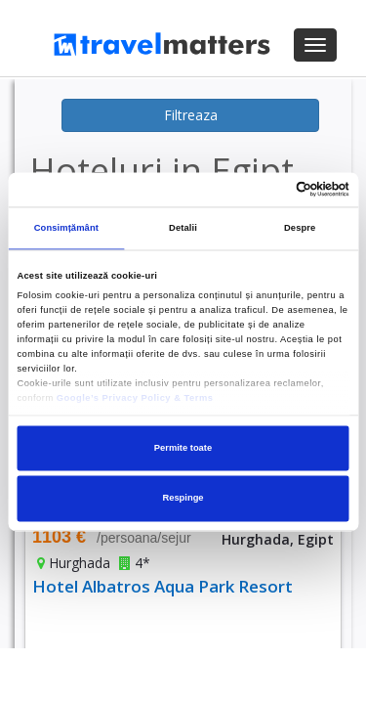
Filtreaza (191, 115)
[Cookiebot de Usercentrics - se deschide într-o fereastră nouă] (265, 190)
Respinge (182, 499)
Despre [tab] (299, 229)
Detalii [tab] (183, 229)
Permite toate (183, 448)
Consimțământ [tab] (66, 229)
